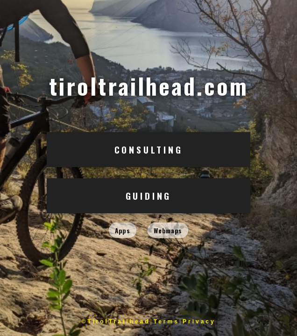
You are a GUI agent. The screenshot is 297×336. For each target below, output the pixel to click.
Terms (166, 321)
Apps (122, 230)
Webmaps (168, 230)
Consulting (148, 149)
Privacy (199, 321)
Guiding (149, 196)
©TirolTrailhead (115, 321)
